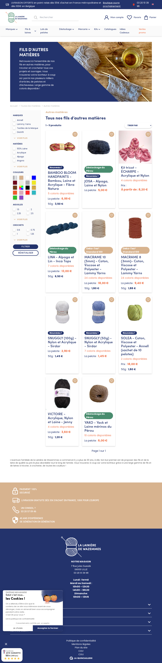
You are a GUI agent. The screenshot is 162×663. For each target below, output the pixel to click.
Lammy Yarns (22, 124)
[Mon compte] (114, 17)
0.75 (31, 229)
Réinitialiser (25, 253)
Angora (18, 160)
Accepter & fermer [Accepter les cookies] (47, 628)
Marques (12, 29)
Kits (97, 29)
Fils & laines (31, 31)
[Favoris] (134, 17)
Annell (18, 120)
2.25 (17, 213)
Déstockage (67, 29)
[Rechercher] (35, 17)
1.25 (30, 233)
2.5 (30, 213)
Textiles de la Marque (25, 128)
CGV (81, 651)
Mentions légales (81, 644)
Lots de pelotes (44, 31)
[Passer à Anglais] (152, 4)
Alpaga (18, 156)
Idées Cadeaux (124, 31)
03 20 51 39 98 (143, 4)
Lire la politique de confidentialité (20, 619)
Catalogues (110, 29)
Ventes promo (142, 31)
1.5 (16, 209)
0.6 (16, 229)
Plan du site (81, 647)
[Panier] (150, 17)
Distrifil (18, 132)
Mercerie (84, 29)
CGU (81, 654)
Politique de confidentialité (81, 640)
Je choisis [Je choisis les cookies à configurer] (18, 628)
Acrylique (19, 152)
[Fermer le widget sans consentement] (16, 592)
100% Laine (20, 148)
